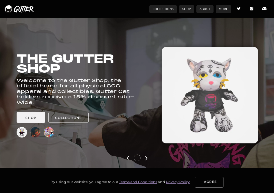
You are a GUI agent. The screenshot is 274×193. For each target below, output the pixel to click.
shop (186, 9)
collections (163, 9)
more (223, 9)
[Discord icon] (264, 9)
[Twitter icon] (238, 9)
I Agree (209, 185)
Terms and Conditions (138, 185)
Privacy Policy (178, 185)
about (205, 9)
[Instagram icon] (251, 9)
